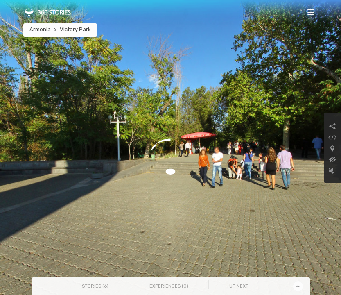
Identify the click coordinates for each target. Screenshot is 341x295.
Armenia (40, 29)
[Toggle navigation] (311, 12)
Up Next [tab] (238, 286)
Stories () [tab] (95, 286)
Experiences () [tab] (168, 286)
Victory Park (75, 29)
